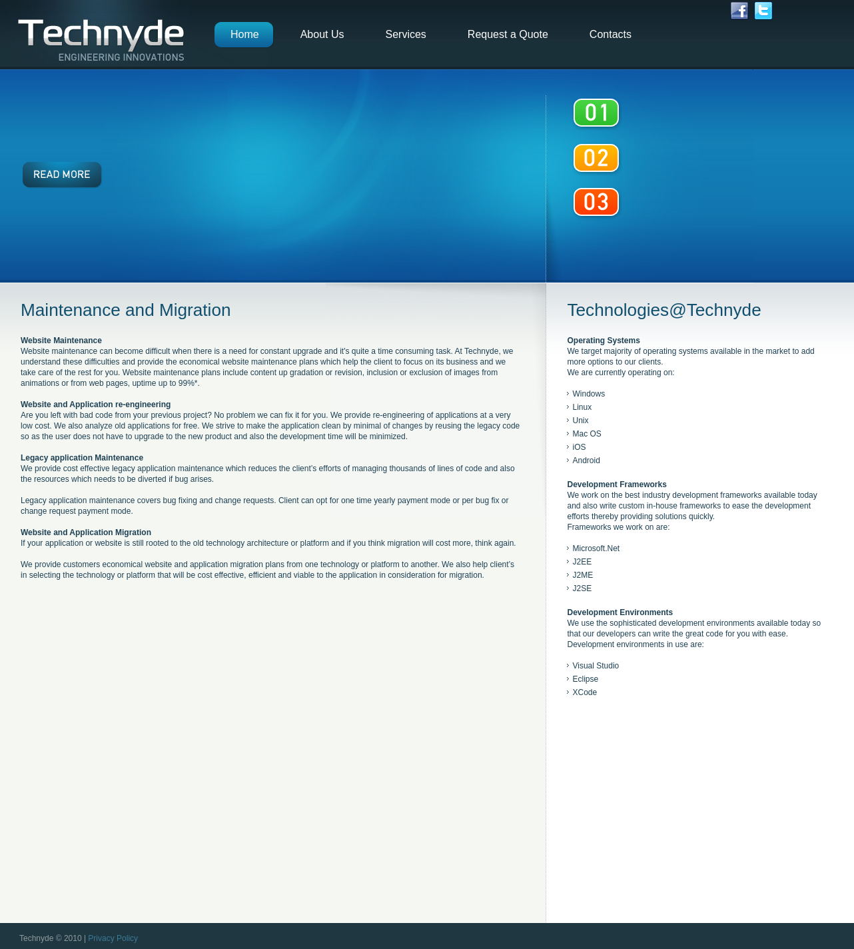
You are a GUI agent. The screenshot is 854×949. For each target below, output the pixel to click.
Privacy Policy (113, 938)
